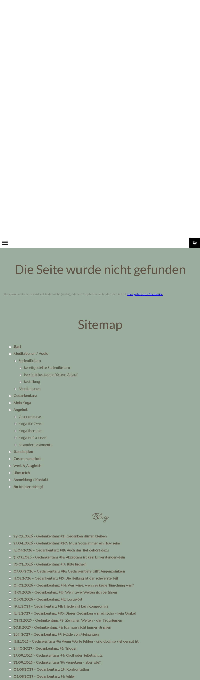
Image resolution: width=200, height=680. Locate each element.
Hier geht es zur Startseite (145, 294)
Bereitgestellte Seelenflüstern (47, 367)
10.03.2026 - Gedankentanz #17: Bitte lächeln (49, 564)
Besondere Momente (35, 444)
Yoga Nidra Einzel (32, 437)
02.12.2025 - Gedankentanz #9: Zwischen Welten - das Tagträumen (67, 620)
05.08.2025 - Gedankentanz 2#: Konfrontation (51, 669)
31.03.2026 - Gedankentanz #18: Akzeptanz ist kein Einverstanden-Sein (69, 557)
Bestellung (32, 381)
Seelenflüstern (30, 360)
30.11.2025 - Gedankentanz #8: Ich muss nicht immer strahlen (62, 627)
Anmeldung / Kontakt (30, 479)
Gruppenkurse (30, 416)
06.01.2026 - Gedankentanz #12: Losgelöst (47, 599)
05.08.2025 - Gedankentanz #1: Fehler (44, 676)
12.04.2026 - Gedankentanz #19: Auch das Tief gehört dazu (61, 550)
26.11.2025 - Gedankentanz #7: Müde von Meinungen (56, 634)
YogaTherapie (30, 430)
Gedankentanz (25, 395)
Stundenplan (23, 451)
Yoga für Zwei (30, 423)
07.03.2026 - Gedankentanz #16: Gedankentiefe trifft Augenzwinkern (69, 571)
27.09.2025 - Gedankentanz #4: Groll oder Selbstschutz (57, 655)
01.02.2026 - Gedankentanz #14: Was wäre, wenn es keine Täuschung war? (73, 585)
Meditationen (30, 388)
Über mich (21, 472)
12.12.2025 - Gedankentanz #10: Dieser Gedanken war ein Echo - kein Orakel (74, 613)
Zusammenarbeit (27, 458)
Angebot (20, 409)
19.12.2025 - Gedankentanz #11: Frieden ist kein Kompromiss (60, 606)
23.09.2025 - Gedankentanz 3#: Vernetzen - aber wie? (57, 662)
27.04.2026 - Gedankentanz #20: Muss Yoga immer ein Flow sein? (66, 543)
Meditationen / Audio (30, 353)
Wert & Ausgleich (27, 465)
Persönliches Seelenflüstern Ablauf (50, 374)
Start (17, 346)
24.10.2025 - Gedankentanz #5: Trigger (45, 648)
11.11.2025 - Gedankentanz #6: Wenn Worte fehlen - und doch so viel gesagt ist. (76, 641)
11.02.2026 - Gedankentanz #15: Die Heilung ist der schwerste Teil (65, 578)
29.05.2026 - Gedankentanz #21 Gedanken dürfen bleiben (60, 536)
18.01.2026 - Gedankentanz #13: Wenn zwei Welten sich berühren (65, 592)
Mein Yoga (22, 402)
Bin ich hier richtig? (28, 486)
